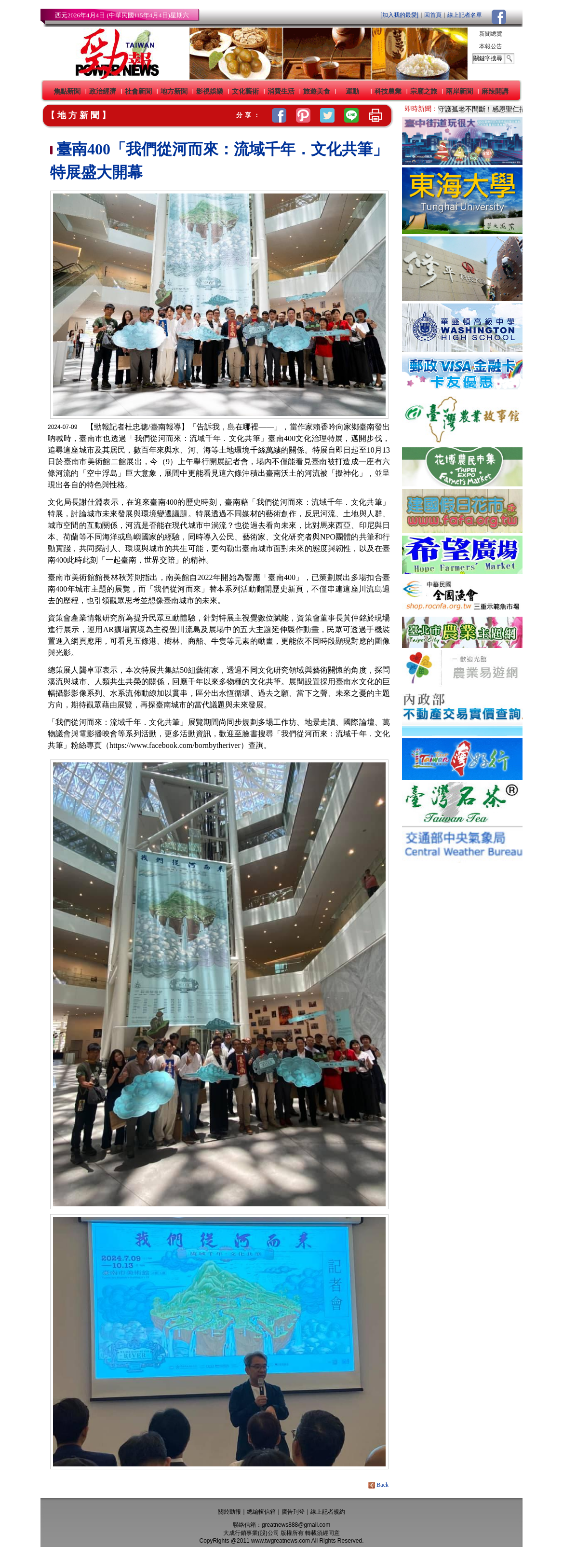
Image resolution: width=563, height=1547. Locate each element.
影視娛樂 (209, 91)
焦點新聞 (67, 91)
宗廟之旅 (423, 91)
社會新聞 (138, 91)
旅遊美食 (316, 91)
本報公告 (490, 46)
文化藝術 (245, 91)
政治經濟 (102, 91)
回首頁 (433, 15)
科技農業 (388, 91)
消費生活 (281, 91)
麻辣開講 (495, 91)
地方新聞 (174, 91)
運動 (352, 91)
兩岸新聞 (459, 91)
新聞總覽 (490, 33)
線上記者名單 (464, 15)
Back (379, 1484)
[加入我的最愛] (399, 15)
